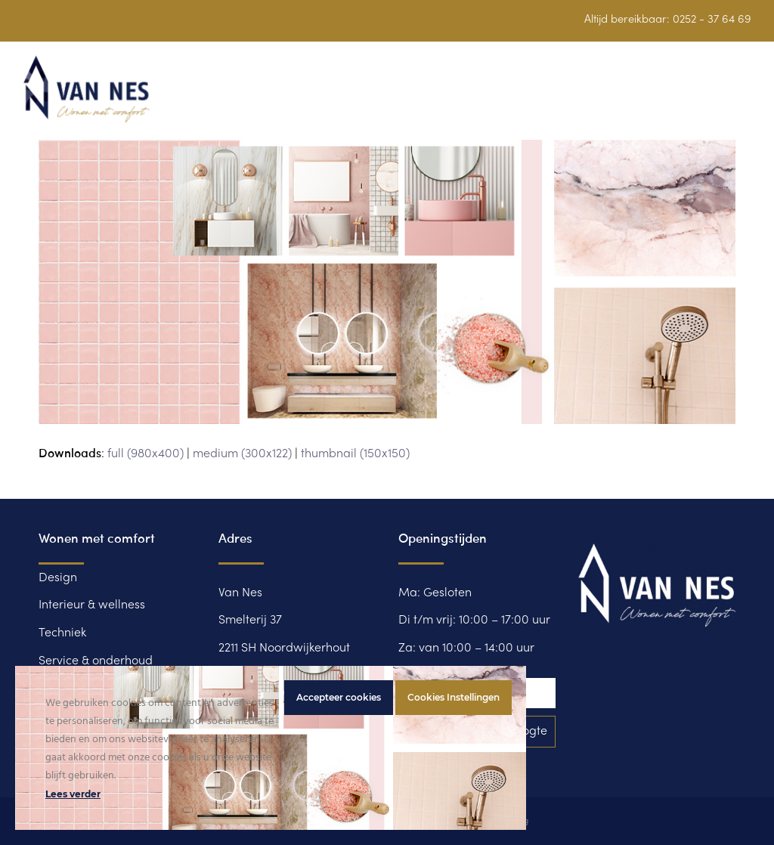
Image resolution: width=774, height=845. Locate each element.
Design (58, 578)
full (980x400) (145, 454)
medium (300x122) (242, 454)
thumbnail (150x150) (355, 454)
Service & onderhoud (96, 661)
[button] (743, 97)
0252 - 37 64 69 (712, 19)
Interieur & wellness (92, 605)
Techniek (62, 633)
